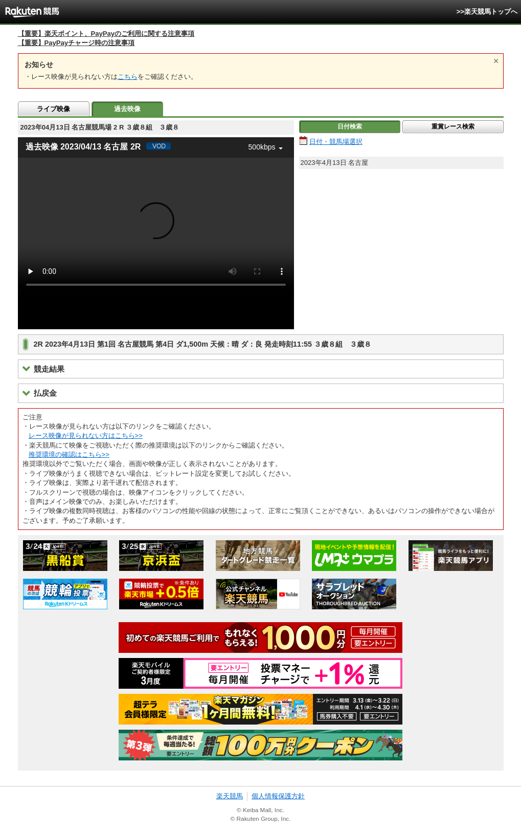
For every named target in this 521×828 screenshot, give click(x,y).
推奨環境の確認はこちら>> (69, 454)
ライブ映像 (53, 109)
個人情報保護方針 (278, 796)
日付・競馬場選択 (336, 141)
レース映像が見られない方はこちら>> (86, 435)
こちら (128, 76)
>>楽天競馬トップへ (487, 11)
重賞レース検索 (453, 126)
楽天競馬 (229, 796)
